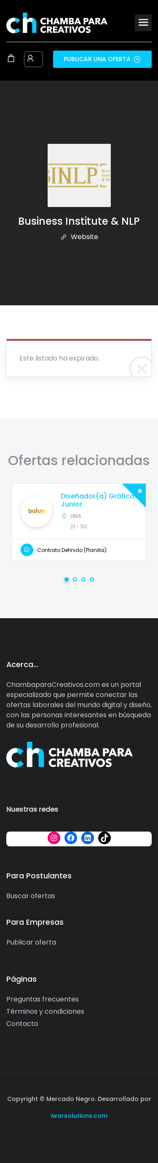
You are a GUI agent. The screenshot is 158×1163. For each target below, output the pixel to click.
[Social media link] (79, 1135)
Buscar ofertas (30, 896)
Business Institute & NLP (79, 221)
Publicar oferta (31, 942)
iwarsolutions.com (79, 1116)
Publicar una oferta (102, 59)
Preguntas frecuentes (42, 999)
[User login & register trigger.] (30, 59)
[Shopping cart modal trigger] (11, 59)
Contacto (22, 1023)
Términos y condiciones (45, 1011)
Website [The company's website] (79, 237)
